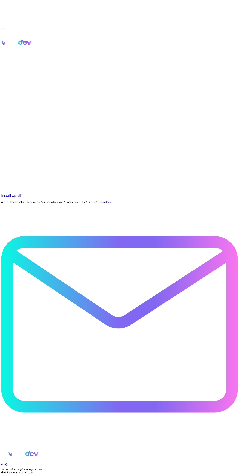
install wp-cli (11, 195)
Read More (105, 202)
